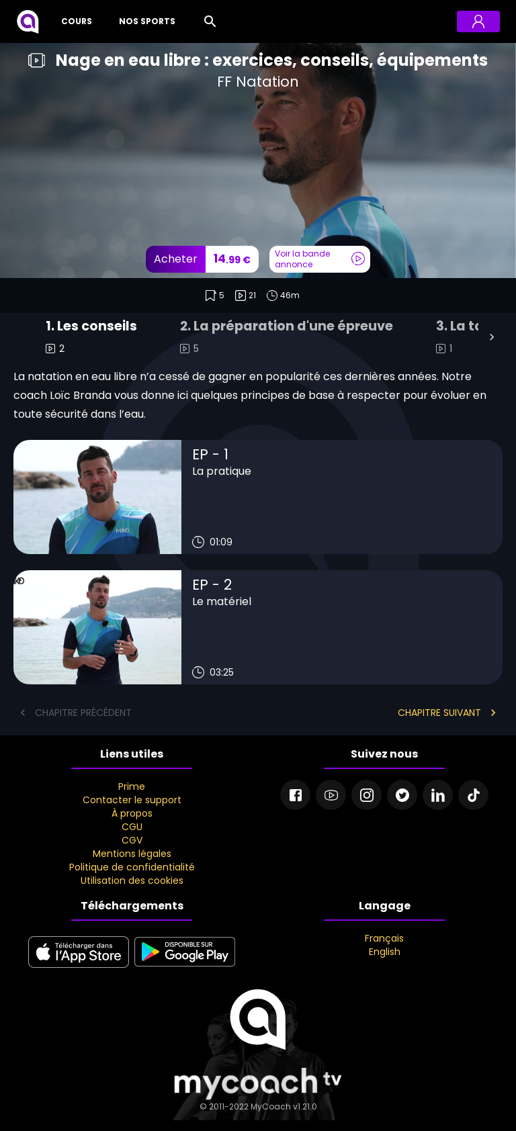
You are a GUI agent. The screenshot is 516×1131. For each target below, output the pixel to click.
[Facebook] (295, 795)
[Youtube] (331, 795)
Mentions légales (132, 853)
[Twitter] (402, 795)
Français (384, 938)
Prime (131, 786)
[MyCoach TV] (28, 22)
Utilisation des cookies (132, 880)
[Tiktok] (473, 795)
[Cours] (74, 21)
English (384, 951)
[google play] (184, 968)
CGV (132, 840)
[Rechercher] (210, 21)
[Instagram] (366, 795)
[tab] (91, 337)
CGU (132, 826)
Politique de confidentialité (132, 867)
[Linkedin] (438, 795)
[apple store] (78, 968)
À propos (132, 813)
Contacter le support (132, 800)
